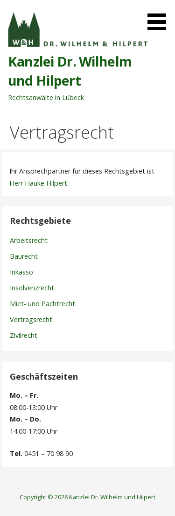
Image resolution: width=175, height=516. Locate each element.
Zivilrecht (23, 335)
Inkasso (21, 272)
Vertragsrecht (31, 319)
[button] (160, 17)
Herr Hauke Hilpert (38, 183)
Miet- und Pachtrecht (42, 303)
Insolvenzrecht (32, 287)
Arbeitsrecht (29, 240)
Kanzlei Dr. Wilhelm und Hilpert (70, 70)
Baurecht (24, 256)
